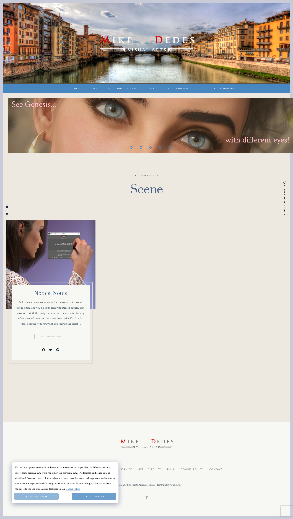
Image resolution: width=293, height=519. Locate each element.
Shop (107, 88)
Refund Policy (149, 469)
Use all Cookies (94, 496)
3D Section (153, 88)
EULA (171, 469)
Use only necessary (36, 496)
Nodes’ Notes (50, 293)
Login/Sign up (223, 88)
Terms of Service (118, 469)
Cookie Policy (192, 469)
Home (78, 88)
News (93, 88)
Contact (216, 469)
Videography (178, 88)
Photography (128, 88)
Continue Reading (51, 336)
